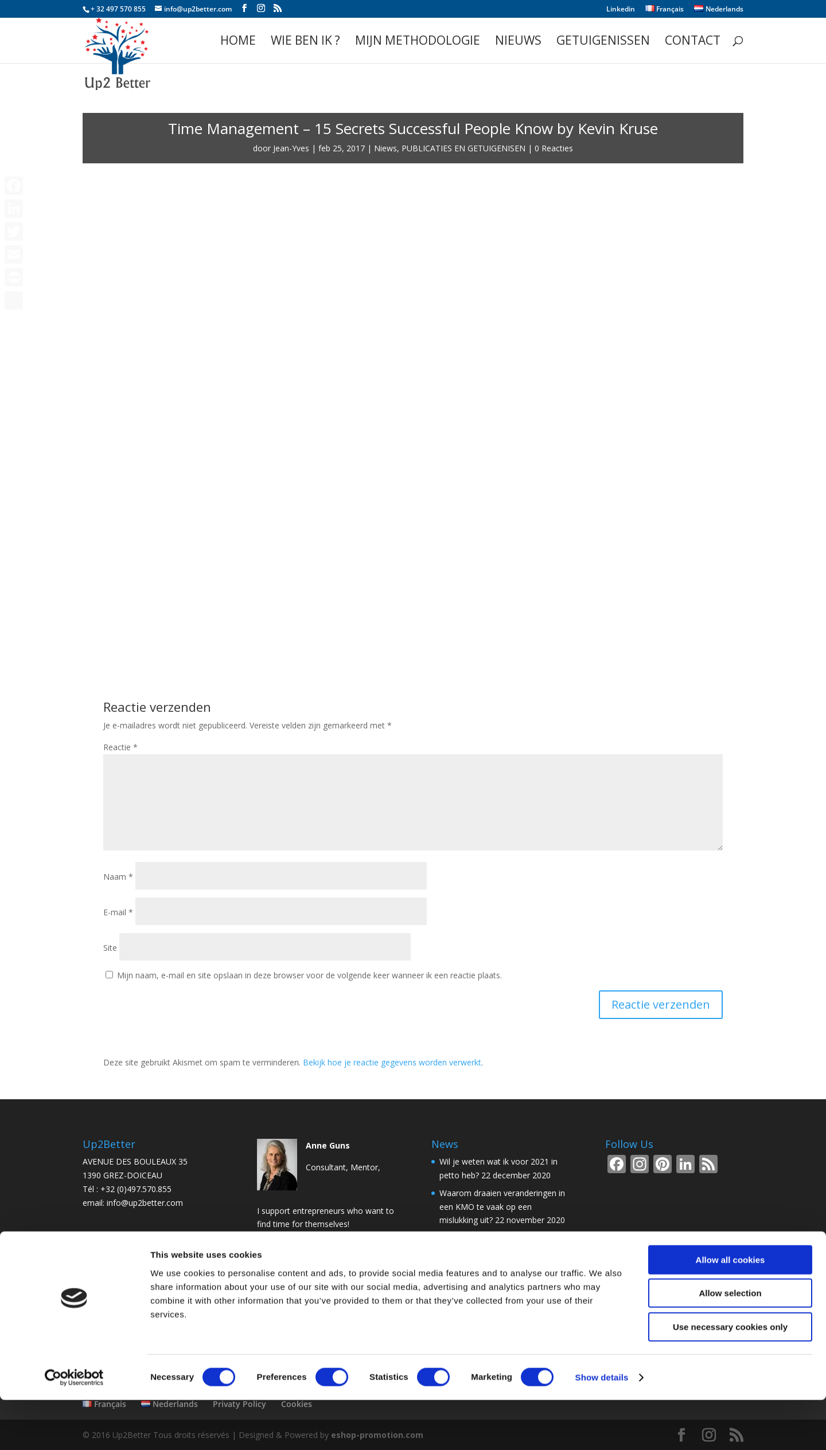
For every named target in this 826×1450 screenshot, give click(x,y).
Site (110, 947)
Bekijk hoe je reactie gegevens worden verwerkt (392, 1062)
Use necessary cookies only (730, 1377)
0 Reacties (554, 148)
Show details (602, 1427)
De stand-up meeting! (479, 1237)
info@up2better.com (145, 1202)
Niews (385, 148)
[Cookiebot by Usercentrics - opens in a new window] (74, 1427)
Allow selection (730, 1344)
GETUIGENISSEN (603, 42)
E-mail (118, 912)
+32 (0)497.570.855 (136, 1188)
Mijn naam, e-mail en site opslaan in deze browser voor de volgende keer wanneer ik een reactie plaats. (309, 975)
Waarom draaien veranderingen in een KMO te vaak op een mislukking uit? (502, 1207)
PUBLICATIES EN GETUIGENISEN (463, 148)
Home (238, 42)
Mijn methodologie (417, 42)
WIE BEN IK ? (305, 42)
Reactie (120, 747)
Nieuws (518, 42)
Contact (692, 42)
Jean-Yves (291, 148)
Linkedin (620, 10)
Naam (118, 876)
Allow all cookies (730, 1310)
